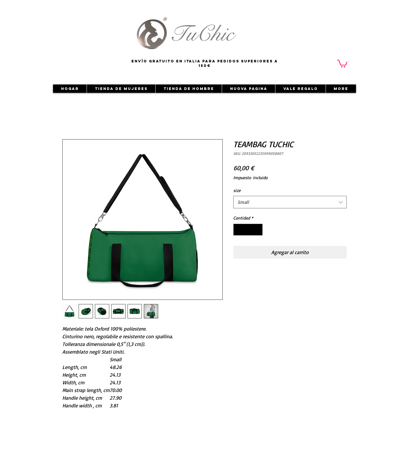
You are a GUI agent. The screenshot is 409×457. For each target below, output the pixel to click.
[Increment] (258, 229)
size (237, 190)
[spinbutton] (248, 229)
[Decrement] (238, 229)
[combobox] (290, 202)
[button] (342, 63)
